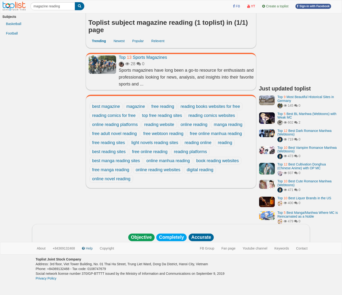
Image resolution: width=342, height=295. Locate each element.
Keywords (281, 248)
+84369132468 (64, 248)
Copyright (107, 248)
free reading (162, 106)
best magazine (106, 106)
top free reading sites (162, 115)
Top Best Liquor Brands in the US (304, 198)
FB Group (207, 248)
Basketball (13, 24)
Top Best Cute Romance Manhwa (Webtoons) (304, 183)
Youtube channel (254, 248)
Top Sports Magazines (143, 57)
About (41, 248)
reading (225, 142)
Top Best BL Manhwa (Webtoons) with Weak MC (306, 115)
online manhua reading (168, 160)
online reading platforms (115, 124)
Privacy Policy (46, 278)
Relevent (157, 41)
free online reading (149, 151)
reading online (198, 142)
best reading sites (109, 151)
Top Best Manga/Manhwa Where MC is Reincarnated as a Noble (307, 214)
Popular (138, 41)
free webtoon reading (163, 133)
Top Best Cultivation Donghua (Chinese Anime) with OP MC (301, 166)
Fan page (228, 248)
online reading (193, 124)
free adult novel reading (114, 133)
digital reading (200, 169)
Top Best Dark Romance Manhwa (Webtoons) (304, 132)
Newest (119, 41)
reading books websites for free (210, 106)
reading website (159, 124)
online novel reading (111, 178)
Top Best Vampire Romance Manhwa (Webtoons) (307, 149)
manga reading (228, 124)
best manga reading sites (116, 160)
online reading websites (158, 169)
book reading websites (217, 160)
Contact (302, 248)
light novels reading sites (154, 142)
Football (12, 33)
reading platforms (190, 151)
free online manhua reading (216, 133)
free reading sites (108, 142)
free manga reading (110, 169)
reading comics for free (114, 115)
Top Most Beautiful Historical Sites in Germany (305, 98)
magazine (135, 106)
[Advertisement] (299, 47)
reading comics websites (211, 115)
